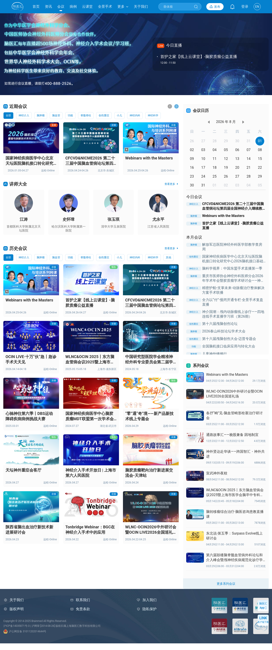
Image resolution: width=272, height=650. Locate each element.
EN (257, 6)
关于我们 (141, 6)
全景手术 (105, 6)
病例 (73, 6)
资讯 (48, 6)
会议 (60, 6)
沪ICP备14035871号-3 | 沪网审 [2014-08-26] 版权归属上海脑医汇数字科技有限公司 (52, 625)
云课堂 (87, 6)
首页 (36, 6)
